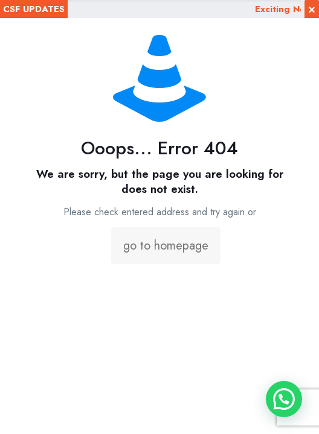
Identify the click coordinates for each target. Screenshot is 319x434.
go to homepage (165, 245)
